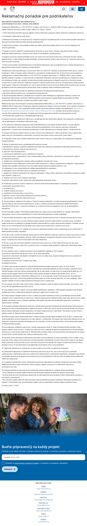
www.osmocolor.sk (43, 489)
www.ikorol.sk (43, 522)
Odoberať (8, 470)
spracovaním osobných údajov (27, 464)
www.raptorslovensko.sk (43, 500)
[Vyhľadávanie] (63, 9)
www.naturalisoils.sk (43, 511)
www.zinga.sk (43, 517)
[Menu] (6, 9)
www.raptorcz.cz (43, 506)
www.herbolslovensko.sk (43, 495)
